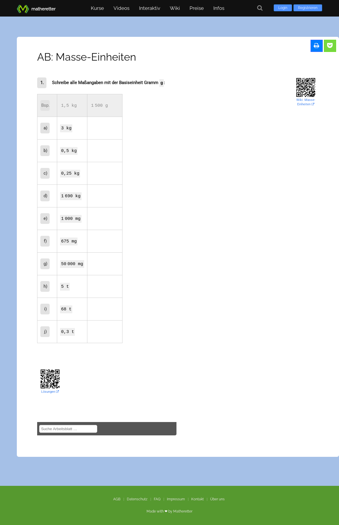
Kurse (97, 8)
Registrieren (308, 8)
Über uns (217, 499)
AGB (116, 499)
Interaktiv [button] (149, 8)
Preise (197, 8)
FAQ (157, 499)
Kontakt (197, 499)
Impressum (176, 499)
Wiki (175, 8)
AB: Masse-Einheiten (86, 57)
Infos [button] (218, 8)
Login (282, 8)
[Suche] (260, 8)
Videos (121, 8)
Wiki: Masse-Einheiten (305, 102)
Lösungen (50, 392)
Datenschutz (137, 499)
